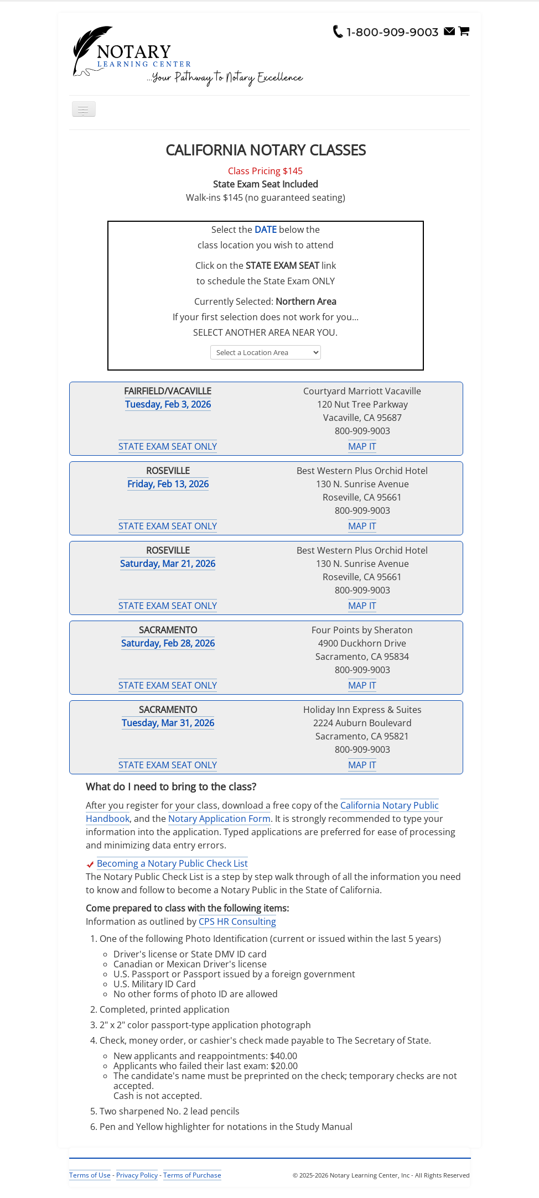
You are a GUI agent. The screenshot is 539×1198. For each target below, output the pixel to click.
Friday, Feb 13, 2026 (168, 484)
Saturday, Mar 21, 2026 (167, 564)
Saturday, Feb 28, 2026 (168, 643)
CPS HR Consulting (237, 921)
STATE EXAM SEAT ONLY (167, 446)
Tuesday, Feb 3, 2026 (168, 404)
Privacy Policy (137, 1175)
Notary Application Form (219, 818)
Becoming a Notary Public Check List (172, 863)
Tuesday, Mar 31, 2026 (168, 723)
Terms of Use (90, 1175)
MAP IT (362, 446)
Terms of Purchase (192, 1175)
